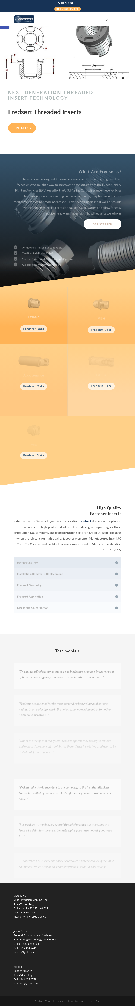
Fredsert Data (33, 329)
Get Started (102, 224)
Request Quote (67, 9)
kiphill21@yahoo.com (26, 983)
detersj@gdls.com (24, 952)
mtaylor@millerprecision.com (31, 916)
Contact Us (22, 127)
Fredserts (86, 521)
